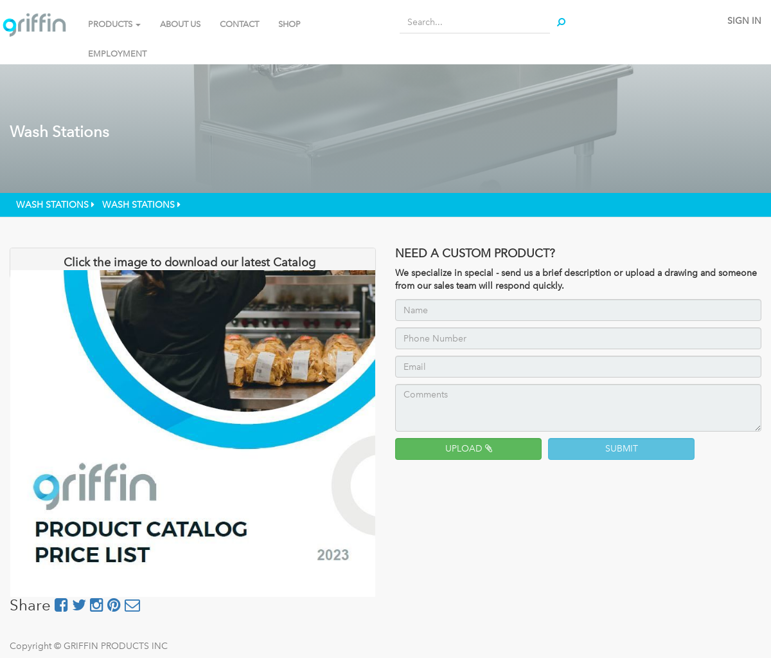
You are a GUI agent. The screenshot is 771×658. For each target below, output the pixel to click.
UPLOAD (468, 448)
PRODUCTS (114, 24)
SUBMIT (621, 448)
